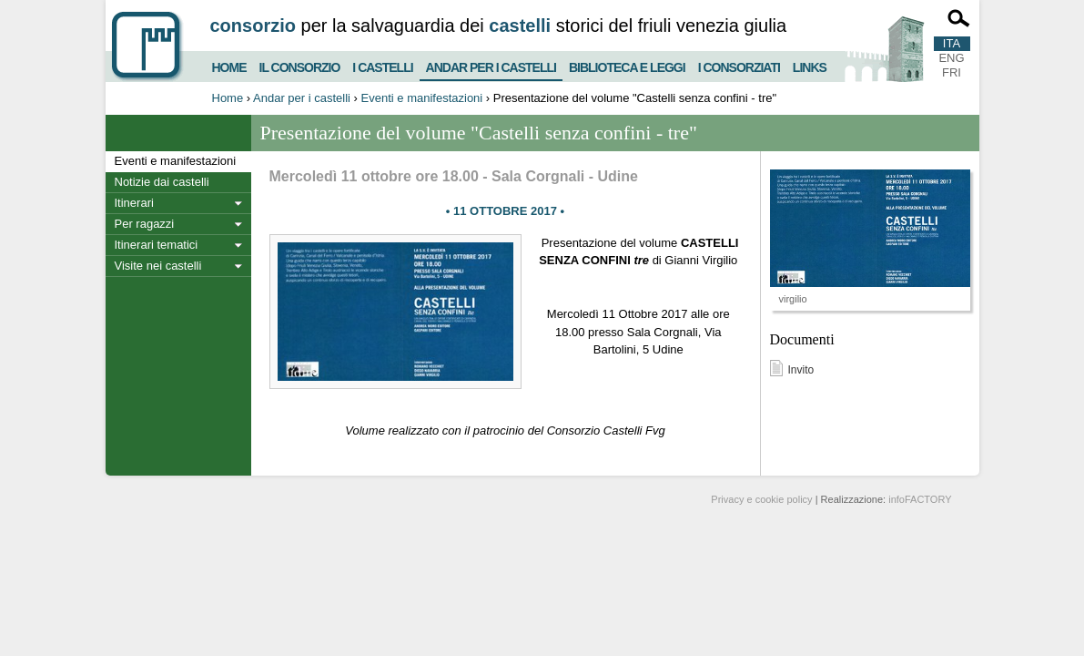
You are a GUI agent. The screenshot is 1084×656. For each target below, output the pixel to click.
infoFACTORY (919, 499)
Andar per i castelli (491, 63)
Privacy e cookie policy (761, 499)
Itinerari (134, 203)
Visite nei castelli (158, 265)
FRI (951, 72)
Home (229, 65)
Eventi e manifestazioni (422, 98)
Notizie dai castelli (162, 182)
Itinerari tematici (156, 244)
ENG (951, 58)
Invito (801, 370)
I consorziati (739, 65)
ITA (951, 43)
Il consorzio (299, 65)
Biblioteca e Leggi (627, 65)
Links (809, 65)
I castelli (382, 65)
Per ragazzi (145, 224)
